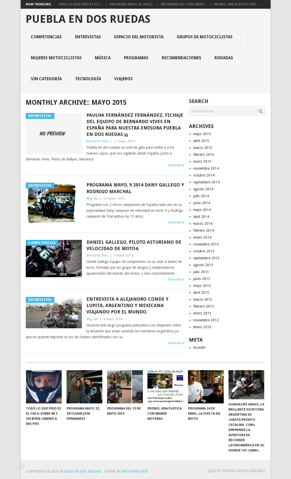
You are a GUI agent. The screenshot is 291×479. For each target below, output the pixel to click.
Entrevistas (88, 36)
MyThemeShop (135, 471)
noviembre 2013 (206, 244)
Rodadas (223, 57)
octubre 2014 (203, 175)
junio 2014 (201, 203)
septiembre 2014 (206, 182)
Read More (176, 165)
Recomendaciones (181, 57)
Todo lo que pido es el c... (80, 4)
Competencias (46, 36)
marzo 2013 (202, 299)
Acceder (199, 347)
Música (103, 57)
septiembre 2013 (206, 258)
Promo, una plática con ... (236, 4)
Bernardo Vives (97, 141)
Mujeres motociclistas (56, 57)
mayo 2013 (202, 286)
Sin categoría (46, 78)
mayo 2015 (202, 134)
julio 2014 (201, 196)
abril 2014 (201, 217)
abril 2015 (201, 141)
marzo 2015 (202, 148)
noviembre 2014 (206, 168)
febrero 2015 (203, 155)
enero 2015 (202, 161)
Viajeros (123, 78)
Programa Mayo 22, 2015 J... (132, 4)
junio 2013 (201, 279)
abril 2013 (201, 292)
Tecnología (88, 78)
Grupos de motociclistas (205, 36)
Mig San (92, 198)
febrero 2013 (203, 306)
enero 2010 (202, 327)
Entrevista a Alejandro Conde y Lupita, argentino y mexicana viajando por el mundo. (127, 305)
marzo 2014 (202, 223)
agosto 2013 (203, 265)
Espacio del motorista (138, 36)
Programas (136, 57)
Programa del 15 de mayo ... (184, 4)
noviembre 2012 (206, 320)
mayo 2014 (202, 210)
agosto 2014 (203, 189)
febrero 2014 (203, 230)
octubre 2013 (203, 251)
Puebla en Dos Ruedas (88, 19)
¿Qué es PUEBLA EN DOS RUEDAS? (236, 471)
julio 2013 (201, 272)
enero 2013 (202, 313)
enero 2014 (202, 237)
